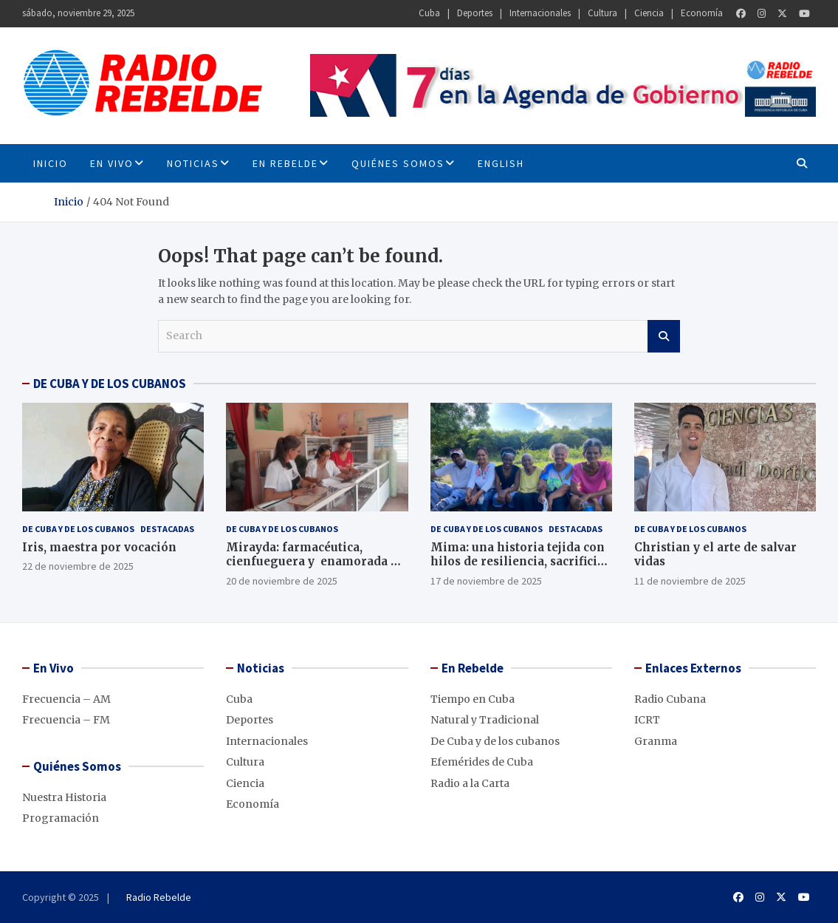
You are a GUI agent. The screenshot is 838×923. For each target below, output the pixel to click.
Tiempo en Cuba (472, 699)
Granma (655, 741)
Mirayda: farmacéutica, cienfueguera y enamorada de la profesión (315, 561)
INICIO (50, 163)
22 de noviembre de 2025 (78, 566)
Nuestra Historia (64, 797)
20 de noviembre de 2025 (281, 580)
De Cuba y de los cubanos (78, 528)
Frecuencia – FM (66, 719)
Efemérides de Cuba (481, 762)
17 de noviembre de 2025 (486, 580)
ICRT (647, 719)
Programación (60, 818)
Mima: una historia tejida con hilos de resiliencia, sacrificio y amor (517, 561)
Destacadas (167, 528)
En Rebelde (285, 163)
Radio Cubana (670, 699)
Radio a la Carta (469, 783)
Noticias (193, 163)
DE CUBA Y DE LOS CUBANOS (109, 383)
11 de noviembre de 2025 (690, 580)
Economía (702, 13)
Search (664, 336)
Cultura (602, 13)
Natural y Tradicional (484, 719)
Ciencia (649, 13)
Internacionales (540, 13)
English (501, 163)
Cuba (429, 13)
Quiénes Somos (397, 163)
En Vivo (112, 163)
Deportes (474, 13)
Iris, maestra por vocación (99, 547)
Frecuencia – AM (66, 699)
